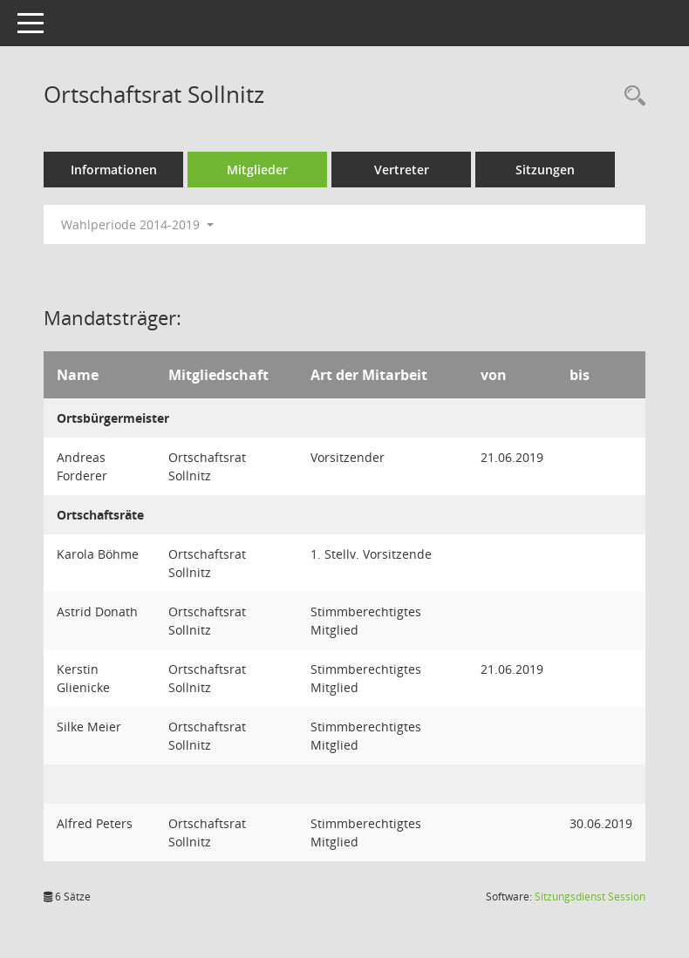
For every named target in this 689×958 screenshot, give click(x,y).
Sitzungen (545, 169)
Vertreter (401, 169)
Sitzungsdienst (590, 896)
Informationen (114, 169)
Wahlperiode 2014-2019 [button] (137, 224)
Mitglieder (257, 169)
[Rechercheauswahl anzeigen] (630, 96)
